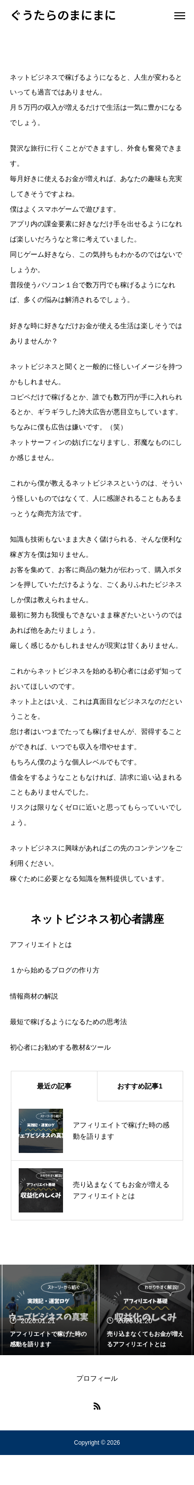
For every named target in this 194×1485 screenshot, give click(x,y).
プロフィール (97, 1378)
